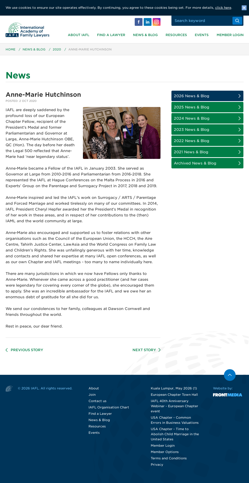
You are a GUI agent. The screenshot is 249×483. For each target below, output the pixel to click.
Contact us (98, 401)
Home (10, 49)
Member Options (165, 452)
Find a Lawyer (111, 35)
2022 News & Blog (191, 141)
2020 (57, 49)
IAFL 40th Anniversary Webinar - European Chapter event (174, 406)
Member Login (230, 35)
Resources (176, 35)
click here (223, 8)
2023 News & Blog (191, 129)
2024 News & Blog (192, 118)
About (94, 388)
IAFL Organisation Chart (109, 407)
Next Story (144, 350)
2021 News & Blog (191, 152)
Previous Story (27, 350)
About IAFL (78, 35)
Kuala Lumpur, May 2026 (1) (174, 388)
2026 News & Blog (191, 96)
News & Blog (145, 35)
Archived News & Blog (195, 163)
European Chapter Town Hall (174, 394)
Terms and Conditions (169, 458)
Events (202, 35)
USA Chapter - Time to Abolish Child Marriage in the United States (175, 434)
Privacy (157, 464)
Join (92, 394)
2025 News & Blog (191, 107)
